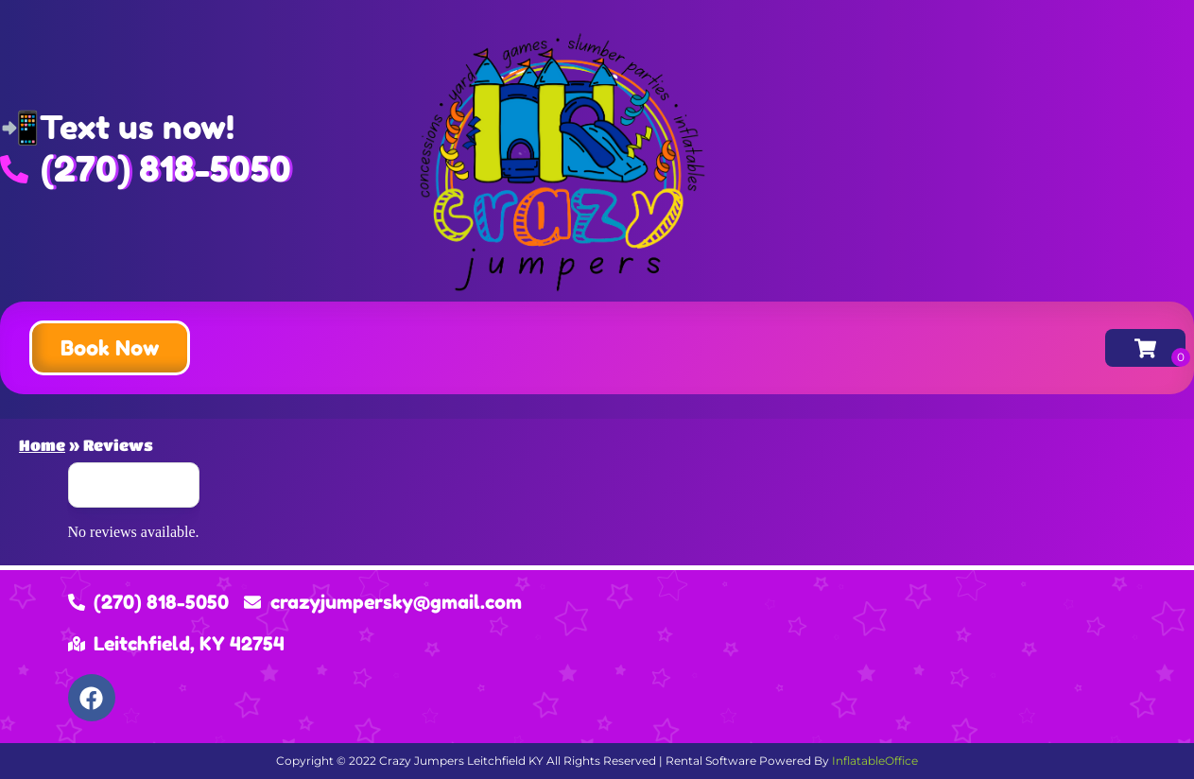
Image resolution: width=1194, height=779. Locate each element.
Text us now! (137, 127)
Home (42, 445)
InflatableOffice (875, 760)
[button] (109, 347)
